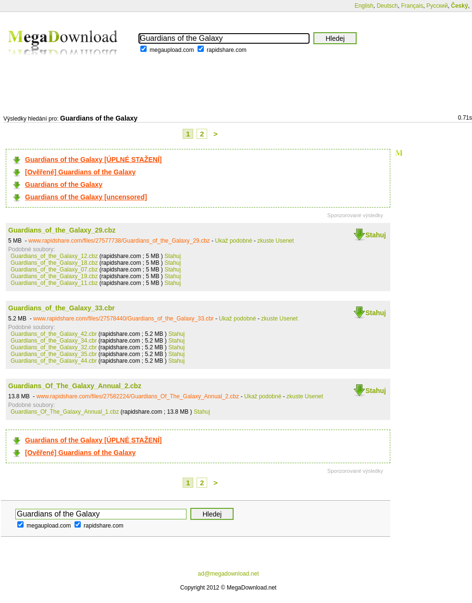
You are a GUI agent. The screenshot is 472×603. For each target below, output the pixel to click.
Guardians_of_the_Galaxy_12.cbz (54, 256)
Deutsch (387, 5)
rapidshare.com (227, 50)
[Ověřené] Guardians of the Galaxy (80, 172)
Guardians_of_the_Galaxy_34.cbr (54, 340)
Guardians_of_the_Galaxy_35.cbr (54, 354)
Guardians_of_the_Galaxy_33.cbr (61, 308)
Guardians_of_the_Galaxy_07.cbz (54, 269)
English (364, 5)
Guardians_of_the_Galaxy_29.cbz (61, 230)
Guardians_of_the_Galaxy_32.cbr (54, 347)
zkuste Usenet (275, 240)
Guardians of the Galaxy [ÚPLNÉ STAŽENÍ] (93, 159)
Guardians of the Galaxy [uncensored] (86, 197)
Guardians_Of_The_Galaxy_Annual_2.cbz (74, 386)
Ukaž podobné (233, 240)
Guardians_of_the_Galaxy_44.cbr (54, 360)
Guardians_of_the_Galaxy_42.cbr (54, 334)
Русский (437, 5)
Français (412, 5)
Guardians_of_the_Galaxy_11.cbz (54, 283)
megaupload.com (171, 50)
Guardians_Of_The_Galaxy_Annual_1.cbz (65, 411)
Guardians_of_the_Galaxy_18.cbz (54, 262)
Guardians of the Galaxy (63, 184)
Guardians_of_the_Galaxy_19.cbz (54, 276)
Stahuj (375, 235)
